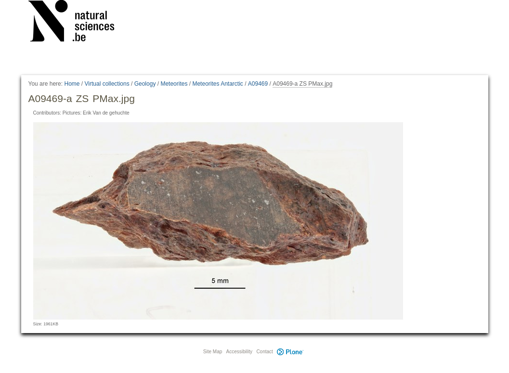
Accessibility (239, 351)
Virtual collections (107, 83)
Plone (290, 351)
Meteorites (173, 83)
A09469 (258, 83)
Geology (145, 83)
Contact (264, 351)
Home (71, 83)
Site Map (212, 351)
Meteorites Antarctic (217, 83)
